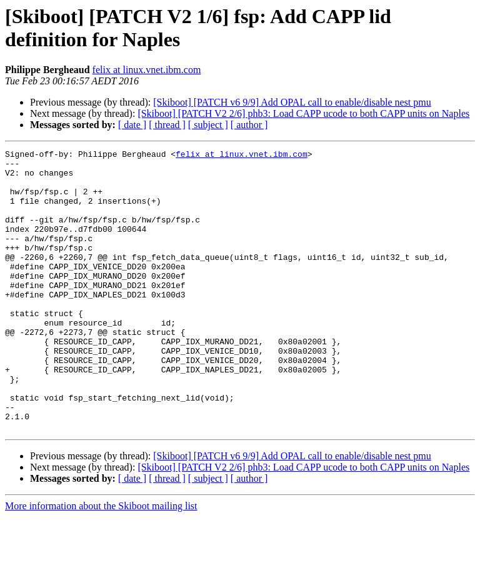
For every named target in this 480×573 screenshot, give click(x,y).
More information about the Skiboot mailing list (101, 562)
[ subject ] (208, 124)
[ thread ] (167, 124)
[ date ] (132, 124)
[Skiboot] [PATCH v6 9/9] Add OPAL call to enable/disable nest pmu (292, 102)
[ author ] (249, 124)
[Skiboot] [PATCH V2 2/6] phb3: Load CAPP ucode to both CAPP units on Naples (303, 113)
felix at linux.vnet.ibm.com (146, 69)
